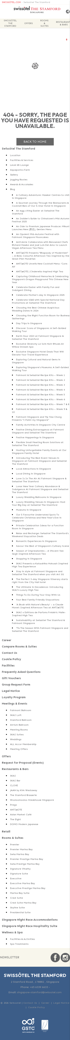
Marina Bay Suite (19, 893)
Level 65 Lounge (19, 165)
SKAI (13, 775)
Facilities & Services (21, 160)
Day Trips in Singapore (29, 323)
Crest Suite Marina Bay (23, 902)
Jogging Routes (18, 179)
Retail (6, 831)
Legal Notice (11, 691)
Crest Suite (16, 897)
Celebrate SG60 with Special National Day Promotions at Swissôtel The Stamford (38, 301)
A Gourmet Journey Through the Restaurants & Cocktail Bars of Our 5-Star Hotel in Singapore (40, 204)
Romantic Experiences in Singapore (36, 541)
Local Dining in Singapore (31, 473)
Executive (15, 878)
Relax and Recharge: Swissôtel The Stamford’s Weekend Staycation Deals (40, 535)
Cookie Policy (11, 659)
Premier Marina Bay (21, 849)
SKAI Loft (15, 715)
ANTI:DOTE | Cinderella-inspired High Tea (39, 271)
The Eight (15, 819)
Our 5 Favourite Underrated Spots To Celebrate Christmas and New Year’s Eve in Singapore (36, 517)
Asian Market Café (21, 814)
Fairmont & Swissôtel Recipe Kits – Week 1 (40, 375)
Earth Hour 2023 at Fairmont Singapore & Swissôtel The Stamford (38, 337)
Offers (28, 23)
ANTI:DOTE (16, 809)
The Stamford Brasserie (23, 795)
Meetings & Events (14, 703)
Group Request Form (16, 684)
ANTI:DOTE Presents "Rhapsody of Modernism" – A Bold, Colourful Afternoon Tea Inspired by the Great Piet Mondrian (40, 255)
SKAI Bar (15, 780)
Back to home (35, 141)
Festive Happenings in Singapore (35, 437)
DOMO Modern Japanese (24, 824)
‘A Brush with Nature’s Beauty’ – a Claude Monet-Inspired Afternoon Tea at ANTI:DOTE (38, 606)
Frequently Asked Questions (21, 672)
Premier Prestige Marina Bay (26, 859)
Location (15, 155)
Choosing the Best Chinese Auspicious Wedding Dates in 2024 (35, 309)
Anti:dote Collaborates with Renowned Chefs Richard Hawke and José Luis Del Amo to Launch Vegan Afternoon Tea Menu (40, 245)
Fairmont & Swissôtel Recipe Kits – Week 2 (40, 380)
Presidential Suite (20, 912)
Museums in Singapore (28, 509)
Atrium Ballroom (19, 724)
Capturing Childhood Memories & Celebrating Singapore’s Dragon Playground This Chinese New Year (40, 279)
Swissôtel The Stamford (37, 2)
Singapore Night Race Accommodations (30, 919)
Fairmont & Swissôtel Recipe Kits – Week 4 (40, 389)
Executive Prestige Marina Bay (27, 888)
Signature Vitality (20, 868)
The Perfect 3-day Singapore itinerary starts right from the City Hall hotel (40, 580)
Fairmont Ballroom (20, 710)
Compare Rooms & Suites (19, 646)
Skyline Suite (17, 907)
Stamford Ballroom (21, 720)
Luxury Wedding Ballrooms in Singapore (38, 497)
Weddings (15, 739)
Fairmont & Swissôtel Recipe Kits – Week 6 (40, 399)
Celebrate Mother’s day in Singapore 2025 (40, 295)
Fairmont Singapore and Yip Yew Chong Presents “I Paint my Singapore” (37, 418)
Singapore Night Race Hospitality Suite (29, 926)
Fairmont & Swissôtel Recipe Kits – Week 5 (40, 394)
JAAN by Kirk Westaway (23, 790)
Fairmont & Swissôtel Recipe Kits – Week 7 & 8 (42, 404)
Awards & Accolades (21, 184)
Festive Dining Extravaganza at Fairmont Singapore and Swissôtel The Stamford (38, 431)
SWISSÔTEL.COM (11, 2)
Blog (12, 189)
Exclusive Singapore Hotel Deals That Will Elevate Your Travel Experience (38, 353)
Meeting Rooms (19, 729)
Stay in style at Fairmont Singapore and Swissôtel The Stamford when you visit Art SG (38, 573)
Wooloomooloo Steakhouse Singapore (32, 800)
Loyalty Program (14, 697)
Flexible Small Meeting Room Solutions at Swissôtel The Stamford (37, 444)
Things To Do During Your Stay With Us (38, 594)
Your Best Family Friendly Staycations (37, 599)
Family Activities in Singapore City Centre (40, 424)
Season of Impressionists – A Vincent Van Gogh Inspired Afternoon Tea (38, 552)
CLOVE (14, 785)
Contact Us (9, 653)
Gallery (14, 174)
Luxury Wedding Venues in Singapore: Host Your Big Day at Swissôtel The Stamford (38, 503)
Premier (14, 844)
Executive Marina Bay (22, 883)
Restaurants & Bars (15, 769)
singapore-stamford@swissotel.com (39, 992)
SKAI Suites (17, 734)
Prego (13, 804)
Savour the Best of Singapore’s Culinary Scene (42, 546)
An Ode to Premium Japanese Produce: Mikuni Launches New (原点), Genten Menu (40, 228)
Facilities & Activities (22, 939)
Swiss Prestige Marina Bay (25, 863)
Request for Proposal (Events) (23, 762)
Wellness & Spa (12, 932)
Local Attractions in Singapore (33, 468)
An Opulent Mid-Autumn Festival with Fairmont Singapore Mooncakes (35, 236)
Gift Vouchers (11, 678)
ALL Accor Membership (23, 744)
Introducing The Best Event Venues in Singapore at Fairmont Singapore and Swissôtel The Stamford (39, 461)
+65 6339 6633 (39, 987)
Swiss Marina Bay (19, 854)
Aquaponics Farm (20, 169)
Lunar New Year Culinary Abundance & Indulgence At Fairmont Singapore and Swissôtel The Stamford (40, 489)
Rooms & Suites (44, 23)
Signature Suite (19, 873)
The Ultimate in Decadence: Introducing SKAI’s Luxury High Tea (37, 588)
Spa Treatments (19, 943)
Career (6, 640)
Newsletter (9, 957)
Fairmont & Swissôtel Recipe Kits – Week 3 (40, 384)
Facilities (8, 665)
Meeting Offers (19, 749)
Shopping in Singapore (29, 558)
